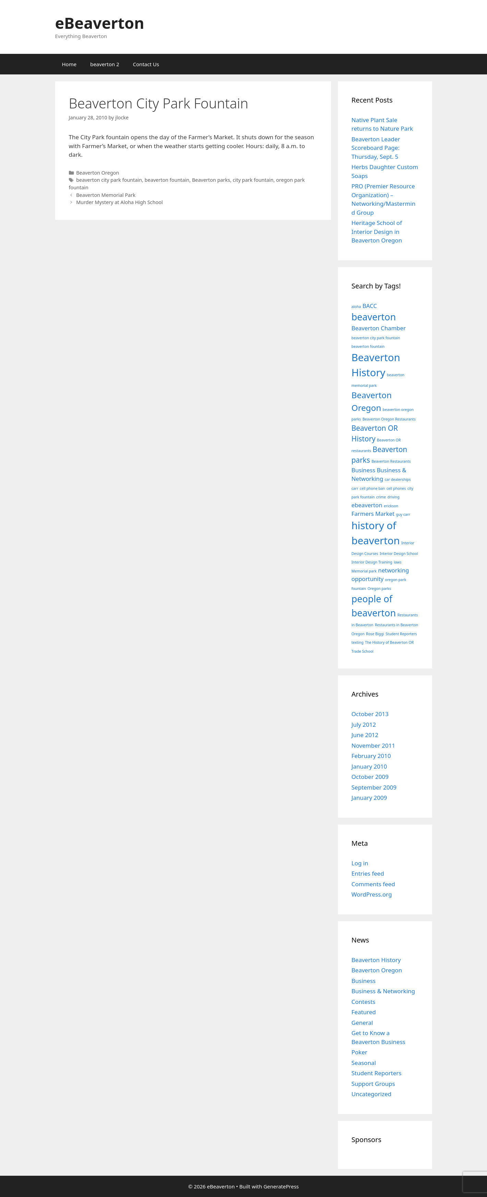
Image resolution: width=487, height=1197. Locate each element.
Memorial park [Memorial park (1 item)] (364, 571)
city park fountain (253, 180)
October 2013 (370, 714)
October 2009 (370, 777)
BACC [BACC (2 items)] (370, 306)
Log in (360, 863)
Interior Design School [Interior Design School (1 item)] (399, 553)
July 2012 (364, 724)
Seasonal (364, 1063)
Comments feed (373, 884)
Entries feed (368, 873)
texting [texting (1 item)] (358, 642)
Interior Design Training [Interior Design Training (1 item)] (372, 562)
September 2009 (374, 787)
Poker (359, 1052)
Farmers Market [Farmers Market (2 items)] (373, 514)
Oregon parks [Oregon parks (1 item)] (379, 588)
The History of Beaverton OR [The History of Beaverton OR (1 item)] (389, 642)
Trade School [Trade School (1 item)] (363, 651)
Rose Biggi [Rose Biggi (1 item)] (375, 633)
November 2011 (373, 745)
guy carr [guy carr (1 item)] (403, 514)
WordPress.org (372, 894)
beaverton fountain (167, 180)
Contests (364, 1002)
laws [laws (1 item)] (397, 562)
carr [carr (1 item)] (355, 488)
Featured (364, 1012)
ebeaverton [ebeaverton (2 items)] (367, 505)
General (362, 1023)
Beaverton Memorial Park (105, 195)
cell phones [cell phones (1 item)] (396, 488)
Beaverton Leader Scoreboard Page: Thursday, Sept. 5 (376, 148)
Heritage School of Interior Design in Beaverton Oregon (377, 231)
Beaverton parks (211, 180)
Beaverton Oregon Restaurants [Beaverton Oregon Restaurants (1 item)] (389, 419)
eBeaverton (99, 22)
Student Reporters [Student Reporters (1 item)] (401, 633)
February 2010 (371, 756)
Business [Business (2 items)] (364, 470)
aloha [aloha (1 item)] (356, 306)
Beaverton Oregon (97, 172)
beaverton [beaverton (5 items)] (374, 316)
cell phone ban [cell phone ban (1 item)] (372, 488)
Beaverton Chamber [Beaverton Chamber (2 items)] (379, 328)
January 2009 (369, 798)
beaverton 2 (104, 64)
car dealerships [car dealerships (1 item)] (398, 479)
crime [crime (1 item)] (381, 497)
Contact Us (146, 64)
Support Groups (373, 1084)
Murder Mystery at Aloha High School (119, 202)
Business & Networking (383, 991)
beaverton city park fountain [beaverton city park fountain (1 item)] (376, 337)
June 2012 (365, 735)
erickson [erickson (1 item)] (391, 505)
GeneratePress (281, 1186)
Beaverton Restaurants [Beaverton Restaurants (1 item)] (391, 461)
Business (364, 981)
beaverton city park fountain (109, 180)
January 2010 (369, 766)
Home (69, 64)
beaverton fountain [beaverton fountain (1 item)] (368, 346)
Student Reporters (377, 1073)
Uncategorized (372, 1094)
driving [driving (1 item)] (393, 497)
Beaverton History (376, 960)
